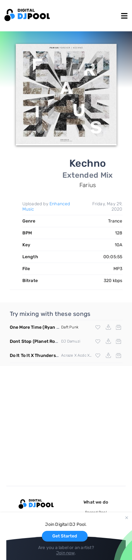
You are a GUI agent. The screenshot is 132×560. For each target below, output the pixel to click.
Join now (65, 553)
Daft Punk (69, 327)
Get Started (64, 536)
